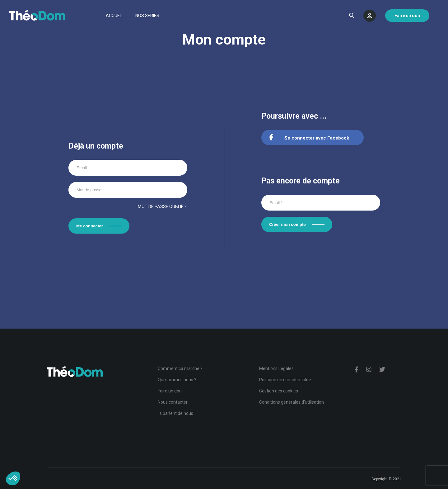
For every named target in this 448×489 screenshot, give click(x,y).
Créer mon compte (287, 224)
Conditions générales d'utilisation (291, 402)
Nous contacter (173, 402)
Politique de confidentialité (285, 379)
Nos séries (147, 15)
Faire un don (170, 390)
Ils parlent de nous (175, 413)
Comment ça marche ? (180, 368)
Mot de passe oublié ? (162, 206)
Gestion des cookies (278, 390)
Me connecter (89, 226)
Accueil (114, 15)
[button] (13, 478)
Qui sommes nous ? (177, 379)
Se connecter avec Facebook (309, 138)
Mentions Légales (276, 368)
